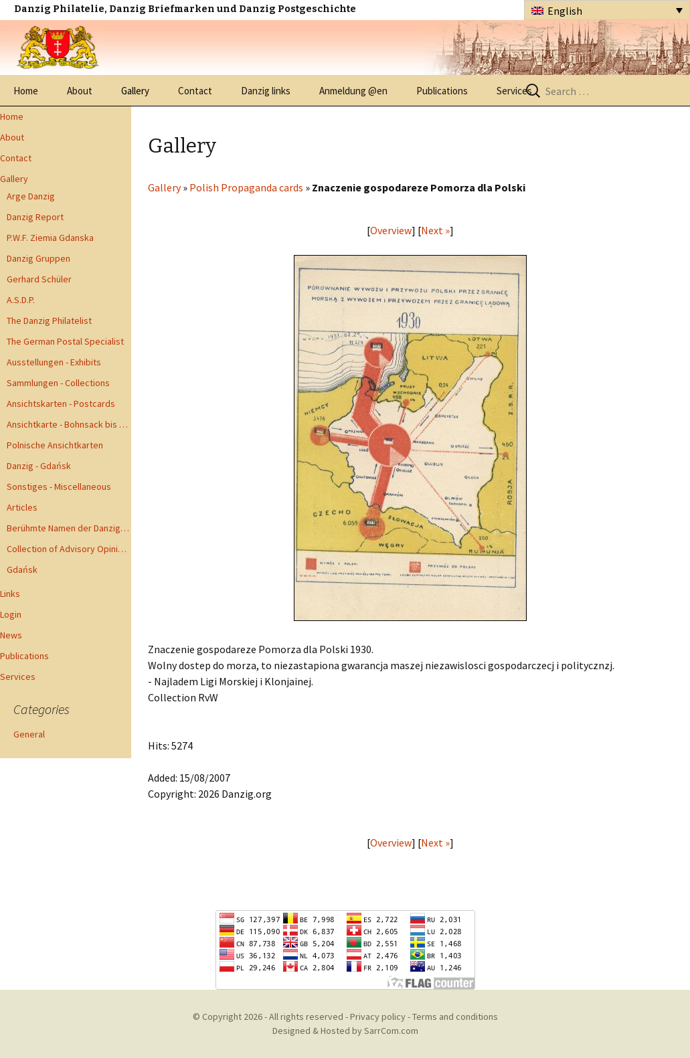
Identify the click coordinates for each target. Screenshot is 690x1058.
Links (10, 594)
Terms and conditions (455, 1016)
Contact (195, 90)
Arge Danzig (31, 196)
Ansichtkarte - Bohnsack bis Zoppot (69, 424)
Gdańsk (22, 569)
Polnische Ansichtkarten (55, 445)
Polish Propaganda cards (246, 187)
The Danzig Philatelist (49, 321)
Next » (435, 230)
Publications (442, 90)
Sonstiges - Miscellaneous (59, 486)
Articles (22, 507)
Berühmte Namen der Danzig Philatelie (69, 528)
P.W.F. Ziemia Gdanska (50, 238)
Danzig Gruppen (38, 258)
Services (514, 90)
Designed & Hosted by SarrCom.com (345, 1031)
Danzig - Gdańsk (39, 466)
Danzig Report (35, 217)
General (29, 734)
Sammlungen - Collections (58, 383)
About (79, 90)
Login (10, 614)
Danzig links (265, 90)
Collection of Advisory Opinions (69, 549)
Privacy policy (378, 1016)
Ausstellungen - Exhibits (54, 362)
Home (25, 90)
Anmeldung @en (353, 90)
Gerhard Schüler (39, 279)
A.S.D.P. (21, 300)
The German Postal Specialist (65, 341)
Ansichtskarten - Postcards (61, 404)
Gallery (135, 90)
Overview (391, 230)
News (11, 635)
